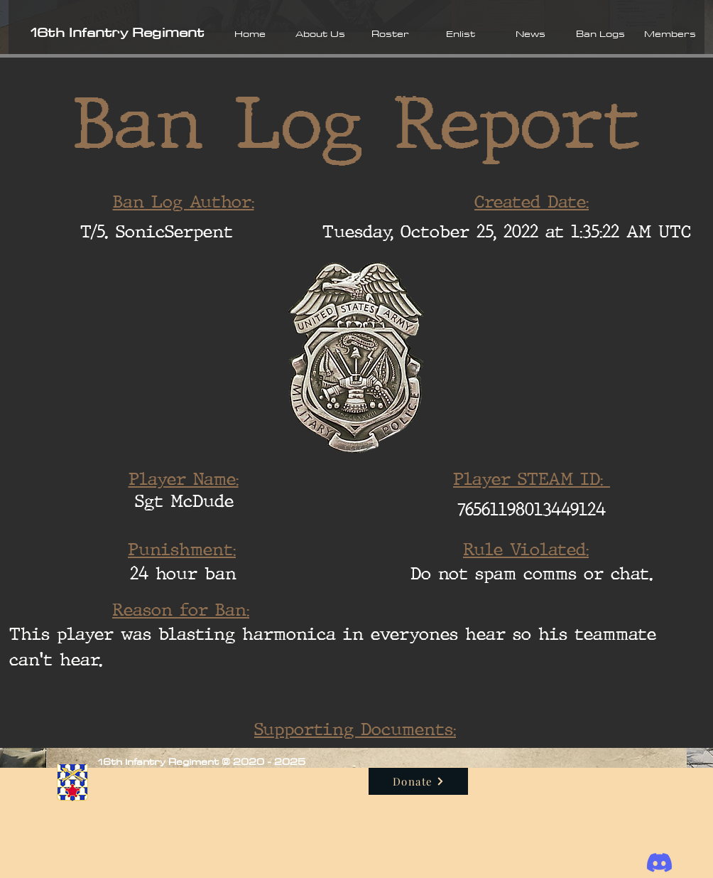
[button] (320, 33)
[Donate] (418, 781)
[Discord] (659, 863)
